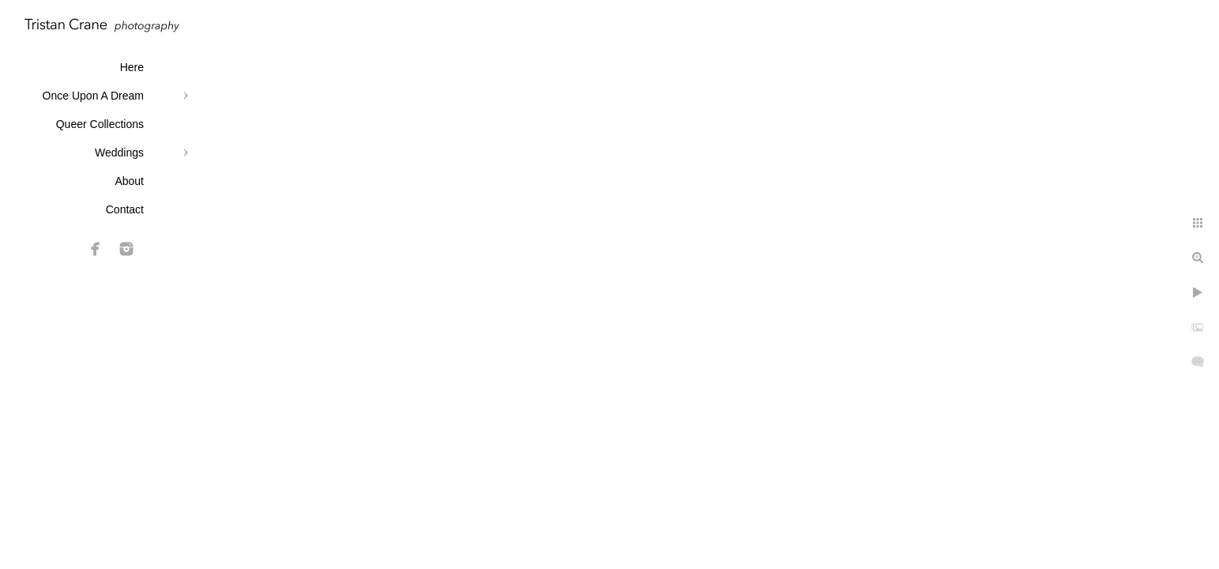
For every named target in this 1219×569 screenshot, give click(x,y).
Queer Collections (100, 124)
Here (132, 67)
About (129, 181)
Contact (125, 209)
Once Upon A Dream (93, 95)
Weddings (119, 152)
